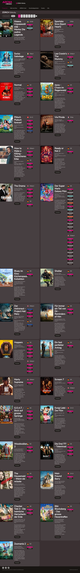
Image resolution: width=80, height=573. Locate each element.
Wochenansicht (6, 16)
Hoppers (18, 342)
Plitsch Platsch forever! (18, 120)
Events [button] (43, 8)
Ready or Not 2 (59, 150)
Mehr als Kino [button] (13, 8)
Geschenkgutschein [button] (34, 8)
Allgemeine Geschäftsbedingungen (18, 569)
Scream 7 (59, 379)
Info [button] (48, 8)
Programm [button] (5, 8)
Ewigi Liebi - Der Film (61, 409)
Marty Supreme (18, 381)
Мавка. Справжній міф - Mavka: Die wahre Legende (20, 28)
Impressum (6, 569)
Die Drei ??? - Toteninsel (60, 445)
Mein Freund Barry (58, 476)
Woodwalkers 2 (21, 445)
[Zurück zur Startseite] (7, 2)
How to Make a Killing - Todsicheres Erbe (20, 154)
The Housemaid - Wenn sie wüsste (19, 477)
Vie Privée (60, 117)
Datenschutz (11, 569)
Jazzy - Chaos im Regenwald (60, 87)
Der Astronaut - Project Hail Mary (20, 309)
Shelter (58, 271)
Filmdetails (17, 42)
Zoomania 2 (20, 543)
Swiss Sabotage (19, 55)
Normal (18, 84)
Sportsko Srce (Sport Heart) (60, 24)
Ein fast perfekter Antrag (59, 345)
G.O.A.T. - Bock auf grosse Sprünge (19, 411)
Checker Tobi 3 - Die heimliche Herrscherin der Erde (20, 511)
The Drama (19, 185)
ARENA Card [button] (23, 8)
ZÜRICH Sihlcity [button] (21, 3)
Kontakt (3, 569)
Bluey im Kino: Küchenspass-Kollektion (21, 275)
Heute (13, 16)
